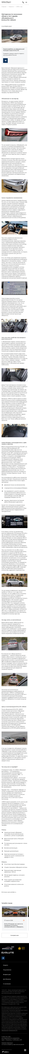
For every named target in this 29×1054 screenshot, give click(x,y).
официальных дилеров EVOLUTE (9, 1030)
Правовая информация (7, 1043)
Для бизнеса (7, 979)
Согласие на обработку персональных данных (13, 1044)
